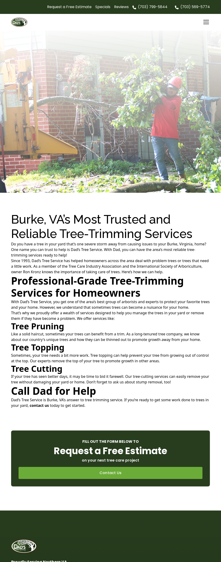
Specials (102, 7)
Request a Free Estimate (69, 7)
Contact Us (110, 472)
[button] (205, 22)
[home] (21, 22)
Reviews (121, 7)
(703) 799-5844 (152, 7)
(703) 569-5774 (195, 7)
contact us (39, 405)
